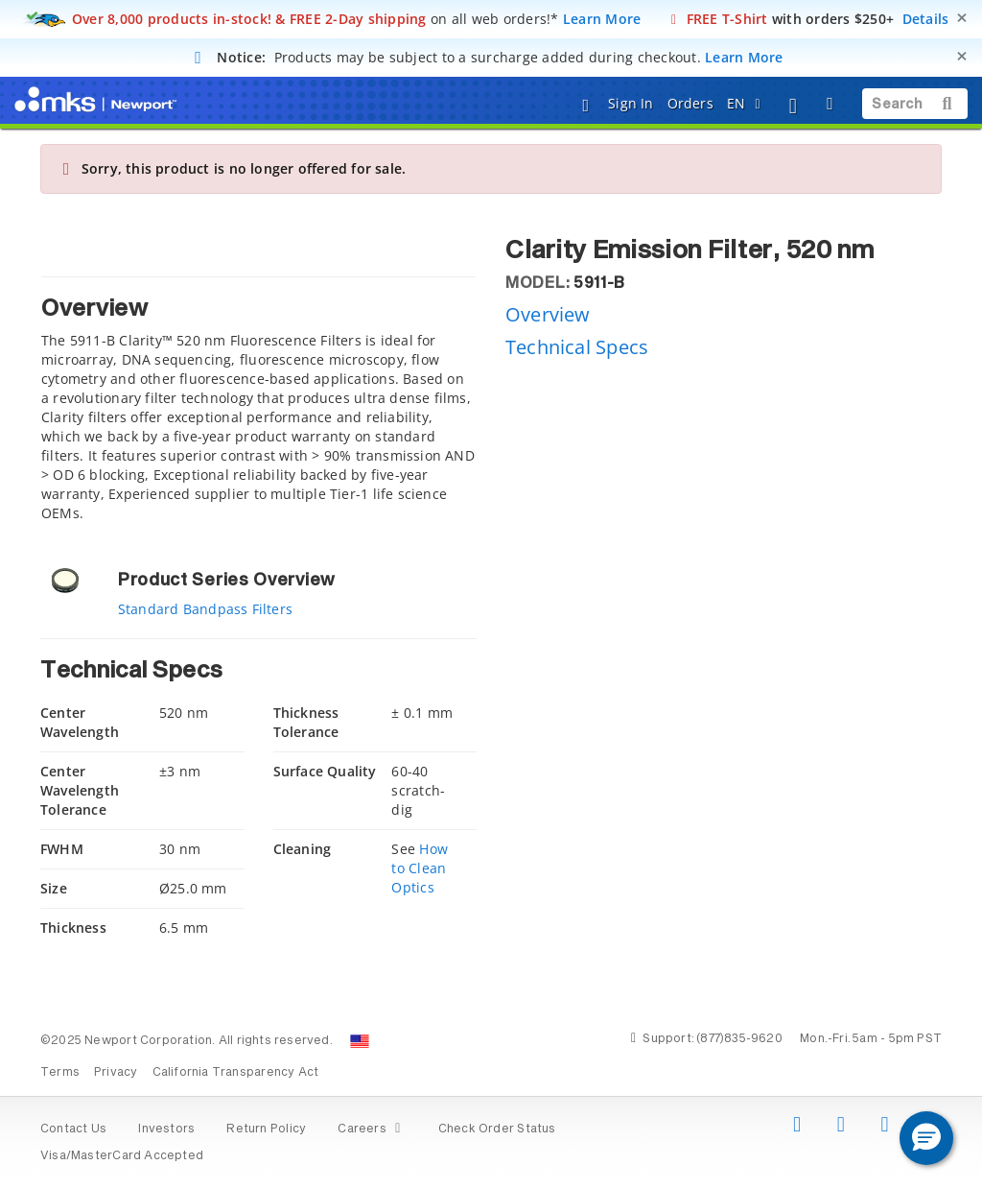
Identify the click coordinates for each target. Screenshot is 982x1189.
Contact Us (73, 1129)
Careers (372, 1129)
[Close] (962, 18)
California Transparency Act (235, 1073)
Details (925, 19)
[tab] (258, 404)
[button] (926, 1138)
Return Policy (266, 1129)
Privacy (115, 1073)
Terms (60, 1073)
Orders (690, 103)
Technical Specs (576, 347)
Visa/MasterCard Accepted (121, 1156)
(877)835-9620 (739, 1039)
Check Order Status (497, 1129)
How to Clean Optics (419, 868)
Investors (166, 1129)
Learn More (602, 19)
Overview (548, 314)
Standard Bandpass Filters (205, 609)
